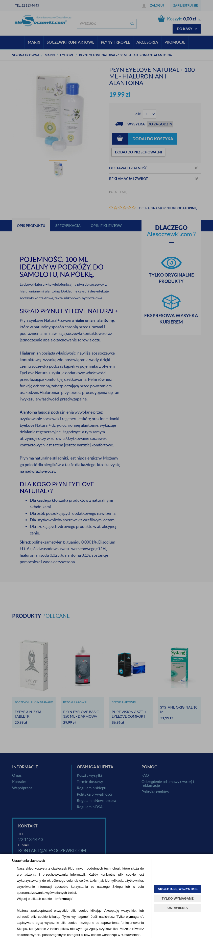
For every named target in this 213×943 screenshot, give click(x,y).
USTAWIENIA (178, 908)
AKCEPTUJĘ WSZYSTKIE (178, 889)
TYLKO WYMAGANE (178, 898)
